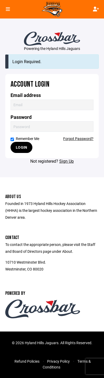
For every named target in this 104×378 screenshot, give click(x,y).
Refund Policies (26, 361)
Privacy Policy (58, 361)
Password (21, 117)
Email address (26, 95)
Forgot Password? (78, 138)
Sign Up (66, 161)
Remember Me (25, 138)
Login (21, 147)
